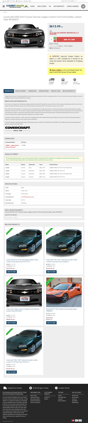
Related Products (69, 91)
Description (9, 91)
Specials (60, 399)
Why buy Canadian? (35, 399)
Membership (75, 402)
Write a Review (68, 46)
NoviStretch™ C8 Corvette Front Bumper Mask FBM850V (61, 310)
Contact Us (19, 1)
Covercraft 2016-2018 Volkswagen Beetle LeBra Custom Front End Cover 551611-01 (22, 261)
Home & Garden (72, 6)
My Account (75, 395)
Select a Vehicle (56, 70)
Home (32, 6)
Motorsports (59, 6)
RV (50, 6)
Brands (60, 395)
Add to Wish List (55, 48)
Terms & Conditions (35, 402)
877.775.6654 (11, 1)
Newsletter (74, 400)
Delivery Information (35, 400)
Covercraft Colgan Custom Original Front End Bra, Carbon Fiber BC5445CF (22, 310)
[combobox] (44, 217)
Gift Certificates (62, 397)
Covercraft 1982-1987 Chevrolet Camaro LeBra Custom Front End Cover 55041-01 (21, 361)
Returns (46, 399)
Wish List (74, 399)
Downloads (32, 91)
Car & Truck (41, 6)
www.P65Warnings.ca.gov (27, 197)
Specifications (44, 91)
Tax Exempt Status (34, 397)
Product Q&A (55, 91)
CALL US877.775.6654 (76, 83)
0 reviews (60, 46)
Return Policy (33, 395)
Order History (75, 397)
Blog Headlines (62, 400)
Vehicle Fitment (20, 91)
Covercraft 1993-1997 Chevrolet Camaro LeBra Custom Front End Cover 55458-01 (61, 261)
